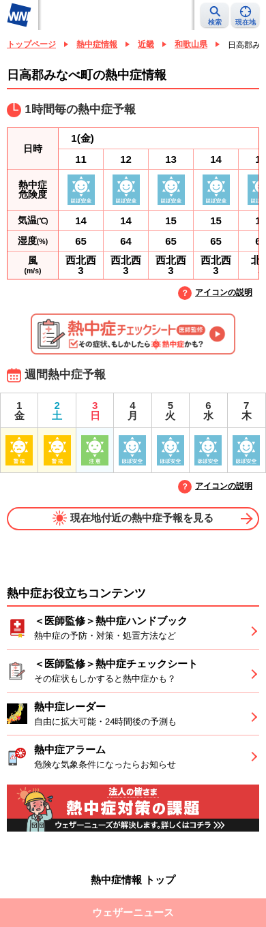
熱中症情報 (96, 44)
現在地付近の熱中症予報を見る (133, 518)
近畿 (146, 44)
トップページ (31, 44)
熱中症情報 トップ (133, 879)
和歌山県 (191, 44)
